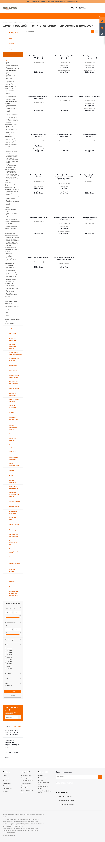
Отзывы (5, 791)
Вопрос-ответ (42, 778)
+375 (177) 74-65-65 (77, 7)
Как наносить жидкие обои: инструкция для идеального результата (12, 732)
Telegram (72, 787)
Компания (6, 772)
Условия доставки (26, 778)
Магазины (6, 778)
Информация (43, 772)
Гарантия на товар (27, 780)
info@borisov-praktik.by (66, 800)
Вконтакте (58, 787)
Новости (5, 775)
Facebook (63, 787)
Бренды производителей (43, 781)
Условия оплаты (26, 775)
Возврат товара (26, 783)
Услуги (5, 780)
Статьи (40, 775)
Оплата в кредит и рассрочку (27, 791)
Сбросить (13, 695)
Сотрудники (7, 783)
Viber (77, 787)
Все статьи (17, 726)
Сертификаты (7, 788)
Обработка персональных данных (43, 786)
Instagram (67, 787)
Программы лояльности (24, 786)
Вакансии (6, 786)
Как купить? (25, 772)
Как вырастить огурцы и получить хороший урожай (12, 755)
